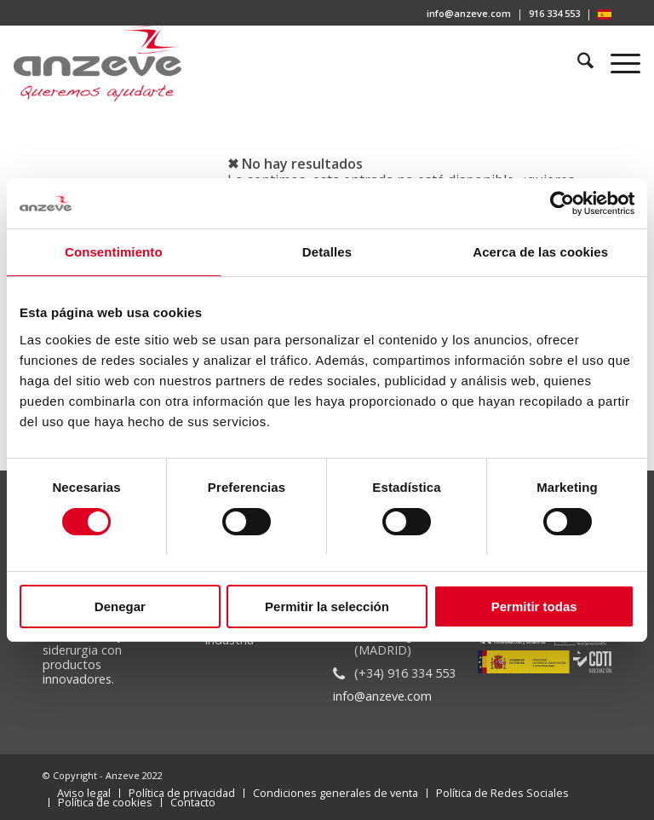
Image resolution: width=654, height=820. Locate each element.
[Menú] (617, 63)
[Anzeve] (97, 63)
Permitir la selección (327, 606)
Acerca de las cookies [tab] (540, 252)
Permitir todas (534, 606)
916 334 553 (554, 13)
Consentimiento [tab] (114, 252)
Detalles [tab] (327, 252)
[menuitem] (469, 14)
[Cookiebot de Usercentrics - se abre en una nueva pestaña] (559, 204)
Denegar (120, 606)
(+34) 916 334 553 (405, 673)
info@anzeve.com (469, 13)
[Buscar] (578, 63)
